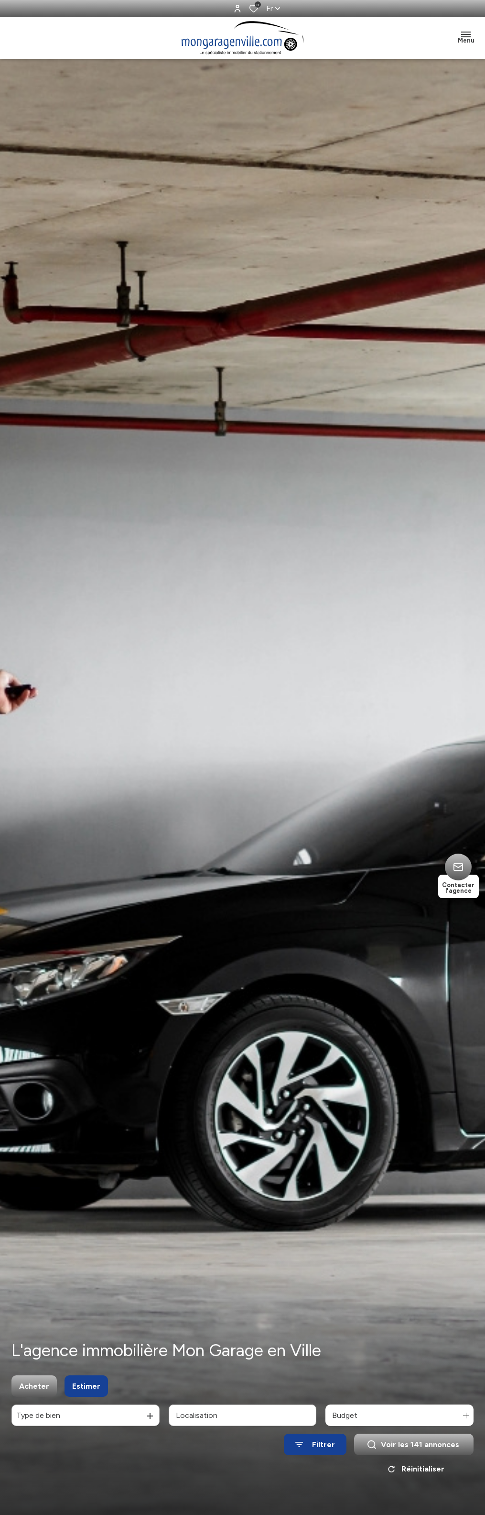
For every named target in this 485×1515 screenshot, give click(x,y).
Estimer (86, 1391)
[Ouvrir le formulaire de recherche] (315, 1450)
